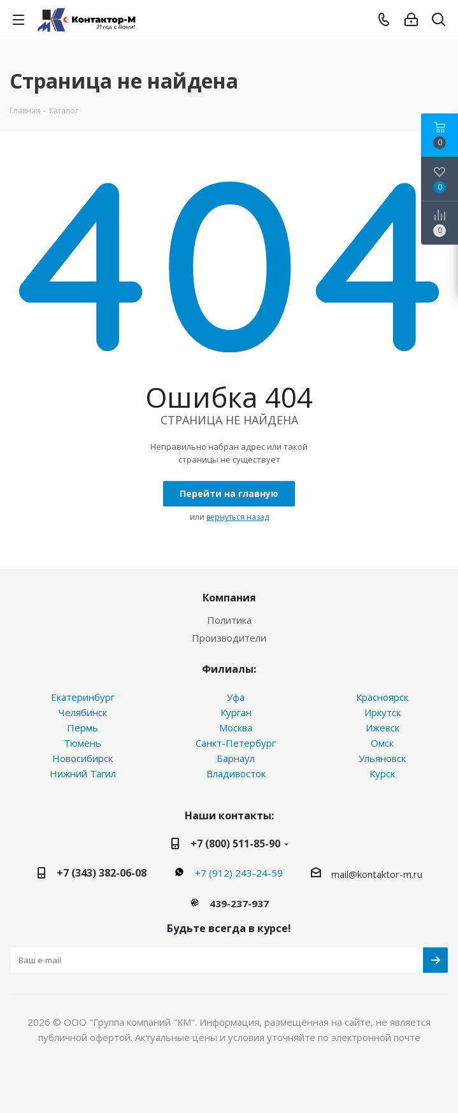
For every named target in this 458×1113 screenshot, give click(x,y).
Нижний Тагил (83, 773)
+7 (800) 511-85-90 (235, 844)
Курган (236, 712)
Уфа (236, 697)
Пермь (82, 727)
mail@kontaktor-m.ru (376, 874)
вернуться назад (237, 517)
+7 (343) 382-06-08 (102, 873)
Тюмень (82, 742)
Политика (229, 620)
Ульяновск (382, 758)
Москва (235, 727)
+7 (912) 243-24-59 (239, 872)
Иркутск (382, 712)
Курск (382, 773)
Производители (229, 637)
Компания (229, 598)
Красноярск (382, 697)
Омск (382, 742)
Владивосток (236, 773)
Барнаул (236, 758)
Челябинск (83, 712)
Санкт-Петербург (236, 742)
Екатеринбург (83, 697)
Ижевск (382, 727)
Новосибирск (82, 758)
